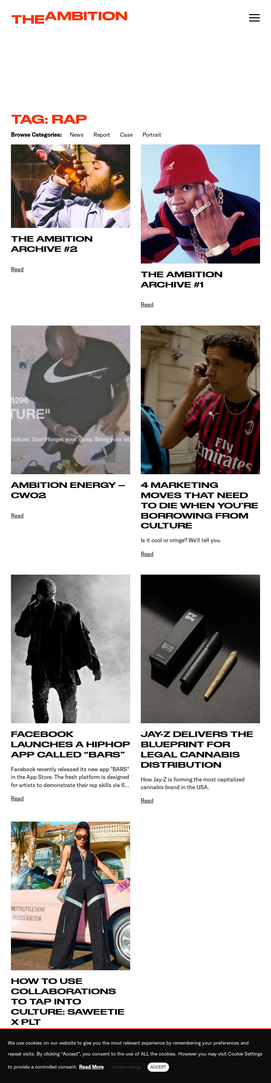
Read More (91, 1067)
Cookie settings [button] (127, 1067)
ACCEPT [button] (158, 1067)
